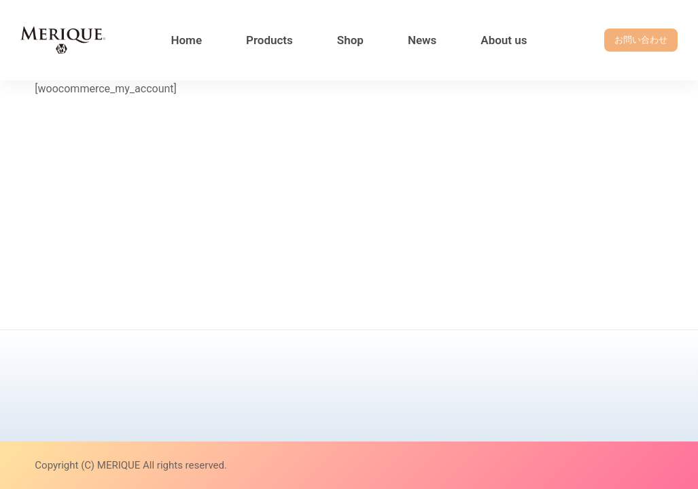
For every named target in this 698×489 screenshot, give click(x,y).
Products (269, 40)
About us (504, 40)
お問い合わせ (640, 40)
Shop (350, 40)
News (422, 40)
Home (186, 40)
